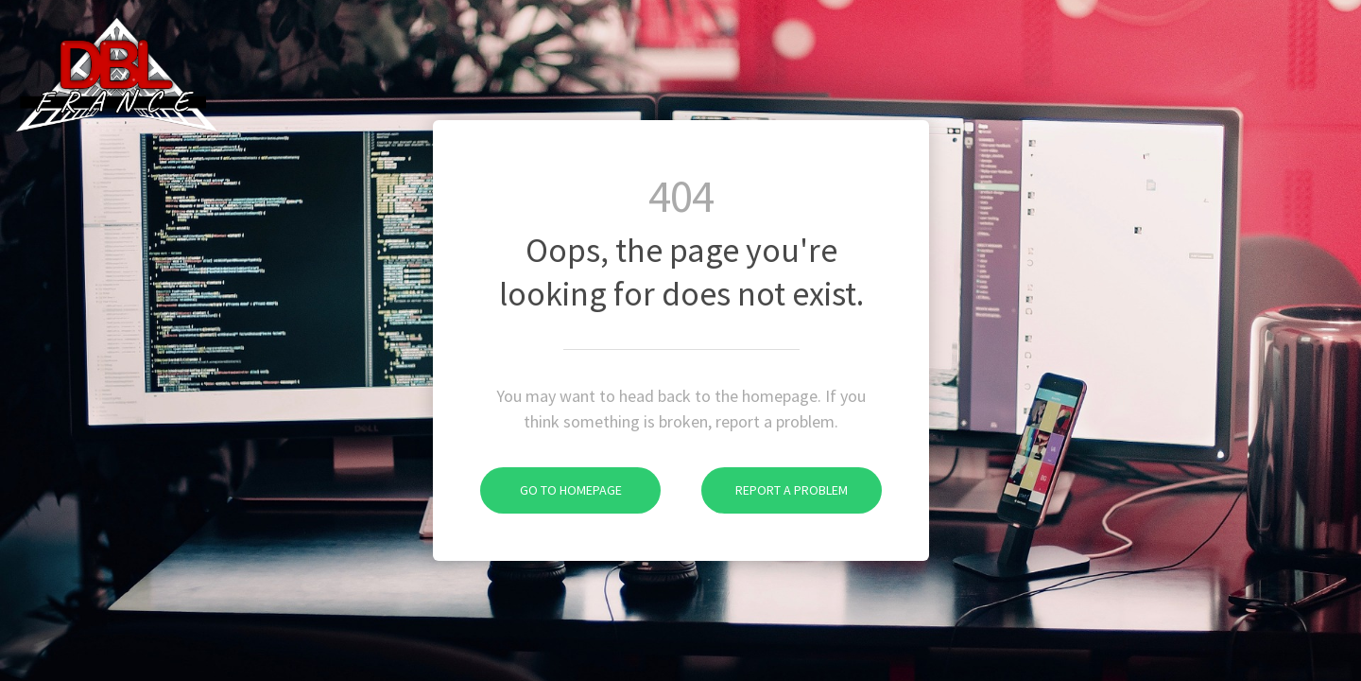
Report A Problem (774, 489)
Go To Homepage (551, 489)
